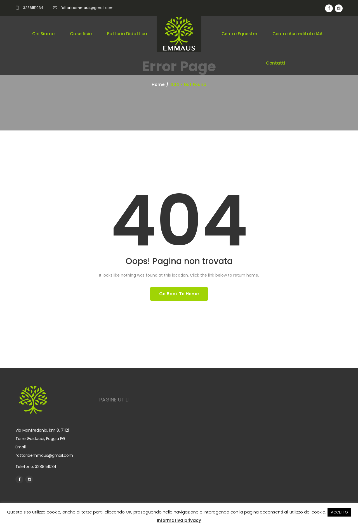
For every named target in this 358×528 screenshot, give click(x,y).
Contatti (275, 63)
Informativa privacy (179, 520)
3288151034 (33, 7)
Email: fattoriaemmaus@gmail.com (44, 451)
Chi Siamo (43, 34)
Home (158, 84)
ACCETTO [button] (339, 512)
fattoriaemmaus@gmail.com (87, 7)
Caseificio (81, 34)
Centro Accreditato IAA (297, 34)
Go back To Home (179, 294)
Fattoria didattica (127, 34)
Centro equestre (239, 34)
